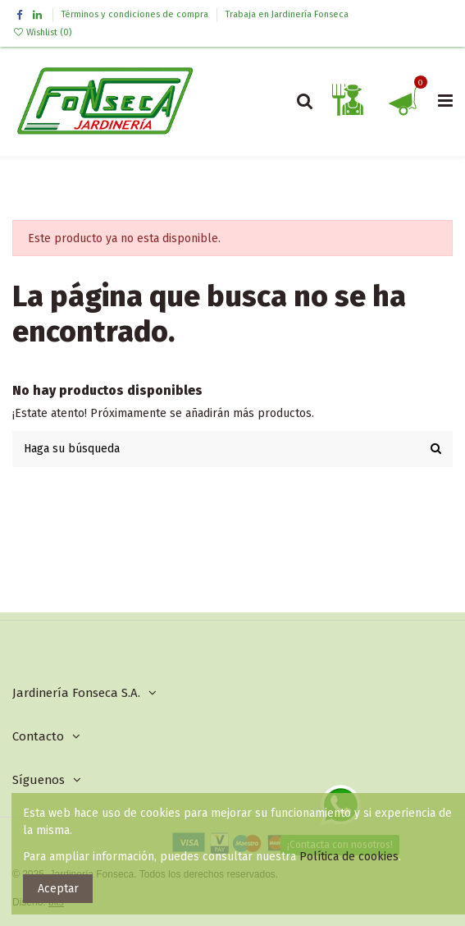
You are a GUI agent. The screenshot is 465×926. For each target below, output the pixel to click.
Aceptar (58, 889)
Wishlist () (41, 32)
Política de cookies (349, 857)
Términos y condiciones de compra (136, 14)
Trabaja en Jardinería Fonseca (287, 14)
